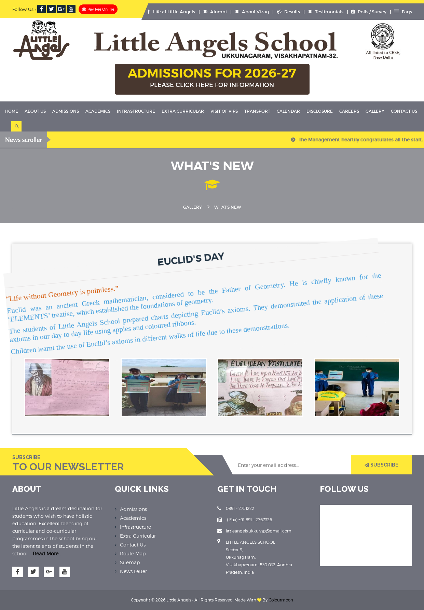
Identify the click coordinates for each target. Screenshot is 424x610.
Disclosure (319, 111)
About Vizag (252, 12)
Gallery (375, 111)
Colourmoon (281, 599)
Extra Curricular (183, 111)
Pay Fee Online (98, 9)
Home (11, 111)
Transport (257, 111)
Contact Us (404, 111)
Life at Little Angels (171, 12)
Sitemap (130, 562)
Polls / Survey (368, 12)
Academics (97, 111)
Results (288, 12)
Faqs (403, 12)
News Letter (133, 571)
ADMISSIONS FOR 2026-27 (212, 78)
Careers (349, 111)
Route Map (133, 553)
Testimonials (325, 12)
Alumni (215, 12)
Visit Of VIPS (224, 111)
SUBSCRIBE (381, 465)
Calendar (288, 111)
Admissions (65, 111)
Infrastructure (136, 111)
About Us (35, 111)
